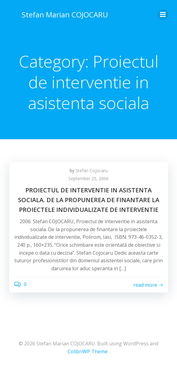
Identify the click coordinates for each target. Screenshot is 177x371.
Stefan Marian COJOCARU (65, 14)
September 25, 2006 (88, 178)
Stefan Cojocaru (92, 170)
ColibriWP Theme (88, 351)
